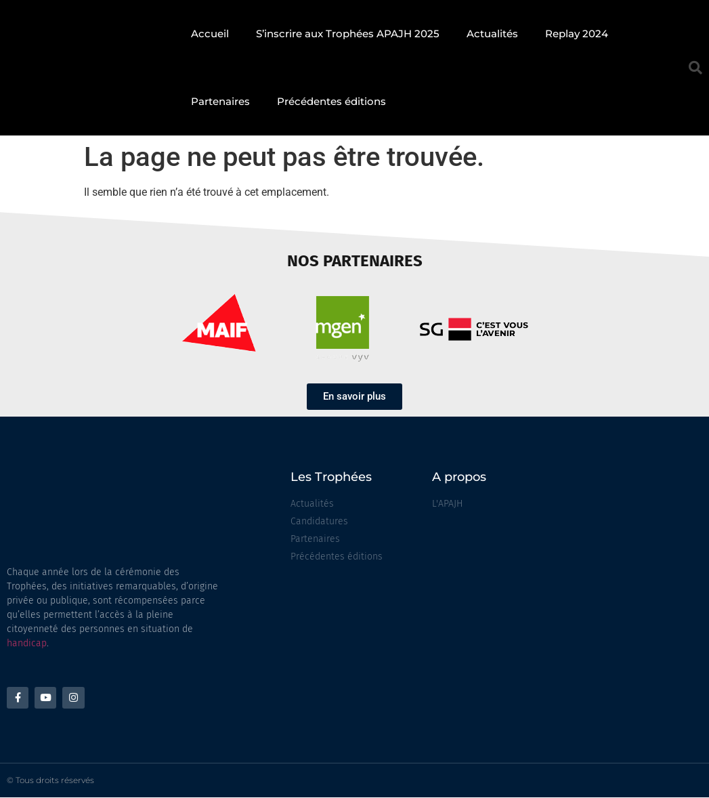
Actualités (492, 33)
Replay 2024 (576, 33)
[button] (695, 67)
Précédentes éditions (331, 101)
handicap (27, 643)
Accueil (210, 33)
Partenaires (220, 101)
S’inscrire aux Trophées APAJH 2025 (347, 33)
